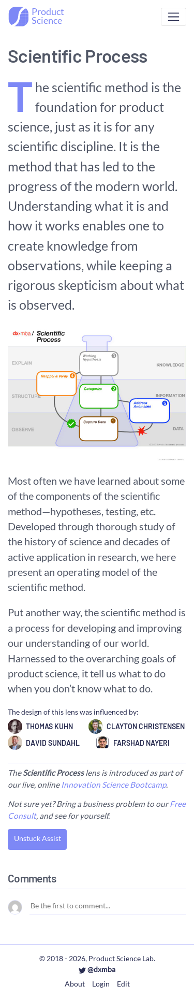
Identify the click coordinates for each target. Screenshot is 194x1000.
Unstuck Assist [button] (37, 838)
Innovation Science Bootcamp (113, 784)
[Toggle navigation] (173, 17)
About (75, 983)
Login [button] (101, 983)
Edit (123, 983)
